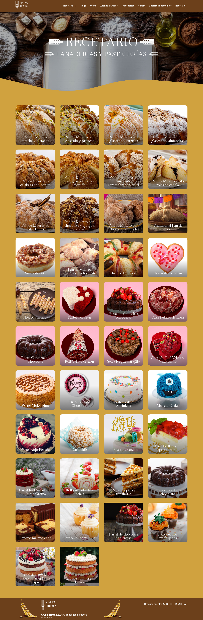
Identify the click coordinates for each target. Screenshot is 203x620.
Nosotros (70, 5)
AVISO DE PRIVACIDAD (175, 604)
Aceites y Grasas (109, 6)
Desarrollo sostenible (160, 6)
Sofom (141, 6)
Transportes (127, 6)
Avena (93, 6)
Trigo (83, 6)
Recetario (180, 6)
